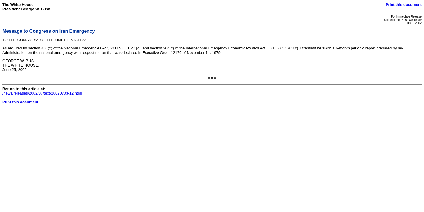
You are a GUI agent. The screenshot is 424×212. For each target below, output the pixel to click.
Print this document (404, 4)
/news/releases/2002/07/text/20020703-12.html (42, 93)
